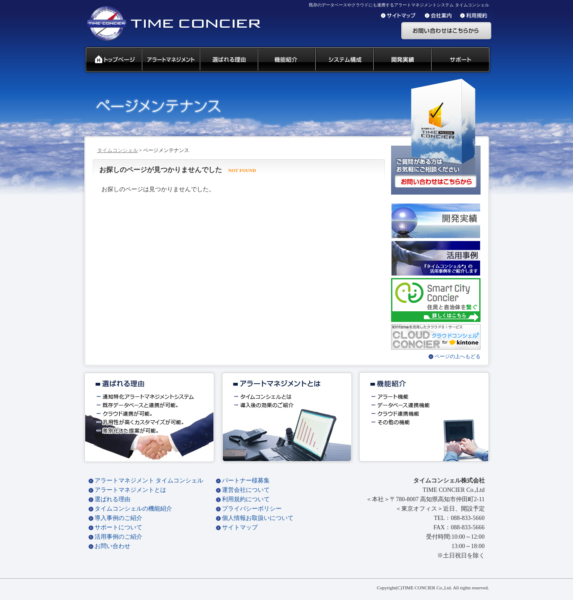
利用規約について (246, 499)
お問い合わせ (112, 546)
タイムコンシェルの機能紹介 (133, 508)
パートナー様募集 (246, 480)
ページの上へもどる (458, 356)
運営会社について (246, 490)
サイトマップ (240, 527)
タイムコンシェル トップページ (110, 60)
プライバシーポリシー (252, 508)
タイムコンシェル (117, 150)
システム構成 (344, 60)
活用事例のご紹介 (118, 537)
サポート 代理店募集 (462, 60)
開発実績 (402, 60)
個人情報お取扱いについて (258, 518)
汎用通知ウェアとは (170, 60)
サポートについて (118, 527)
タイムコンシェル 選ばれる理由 (228, 60)
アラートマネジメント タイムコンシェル (149, 480)
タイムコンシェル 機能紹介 (286, 60)
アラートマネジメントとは (130, 490)
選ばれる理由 (112, 499)
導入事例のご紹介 (118, 518)
